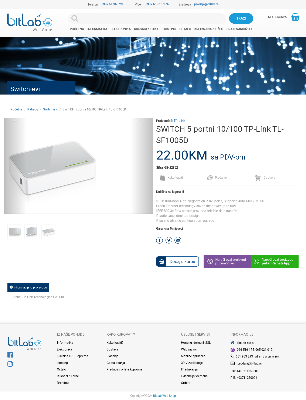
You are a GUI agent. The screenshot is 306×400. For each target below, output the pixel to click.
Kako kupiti (171, 178)
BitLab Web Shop (164, 395)
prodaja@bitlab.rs (206, 4)
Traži (241, 18)
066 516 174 (245, 350)
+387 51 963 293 (112, 4)
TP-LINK (179, 121)
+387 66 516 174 (156, 4)
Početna (77, 29)
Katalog (32, 109)
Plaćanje (217, 178)
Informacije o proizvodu (28, 287)
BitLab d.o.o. (242, 343)
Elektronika (121, 29)
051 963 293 (244, 356)
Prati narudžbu (239, 29)
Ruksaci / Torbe (146, 29)
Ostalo (185, 29)
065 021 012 (263, 350)
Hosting (169, 29)
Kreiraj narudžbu (208, 29)
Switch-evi (50, 109)
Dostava (264, 178)
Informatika (97, 29)
